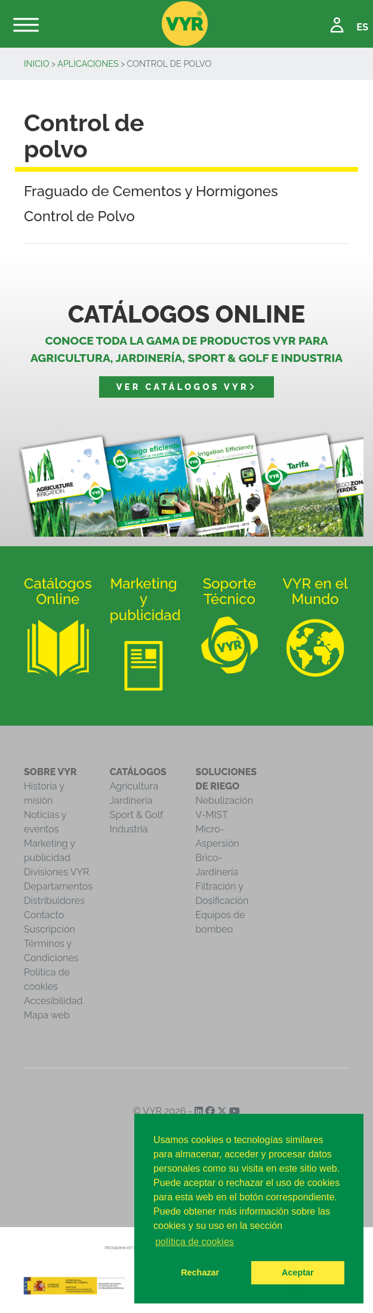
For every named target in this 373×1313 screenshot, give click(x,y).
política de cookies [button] (194, 1242)
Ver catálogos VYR (186, 387)
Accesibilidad (53, 1001)
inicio (37, 63)
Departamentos (58, 886)
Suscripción (49, 929)
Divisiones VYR (56, 872)
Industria (129, 829)
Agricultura (134, 786)
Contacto (44, 915)
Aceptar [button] (298, 1272)
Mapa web (47, 1015)
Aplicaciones (88, 63)
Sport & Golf (137, 814)
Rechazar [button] (200, 1272)
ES (362, 27)
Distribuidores (54, 900)
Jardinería (131, 800)
